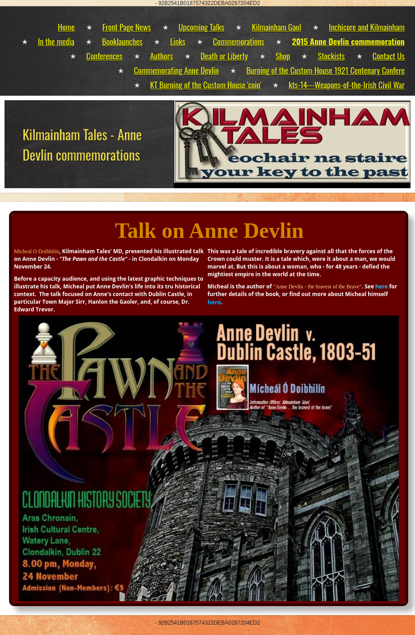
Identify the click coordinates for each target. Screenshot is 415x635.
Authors (161, 56)
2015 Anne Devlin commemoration (348, 41)
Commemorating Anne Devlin (176, 70)
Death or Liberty (224, 56)
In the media (56, 41)
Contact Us (389, 56)
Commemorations (238, 41)
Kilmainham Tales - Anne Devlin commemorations (82, 144)
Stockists (331, 56)
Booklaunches (122, 41)
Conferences (104, 56)
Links (177, 41)
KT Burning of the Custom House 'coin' (205, 85)
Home (66, 27)
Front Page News (126, 27)
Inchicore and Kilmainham (367, 27)
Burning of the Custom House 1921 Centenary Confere (325, 70)
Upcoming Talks (201, 27)
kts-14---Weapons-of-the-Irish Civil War (347, 85)
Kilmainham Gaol (276, 27)
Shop (283, 56)
